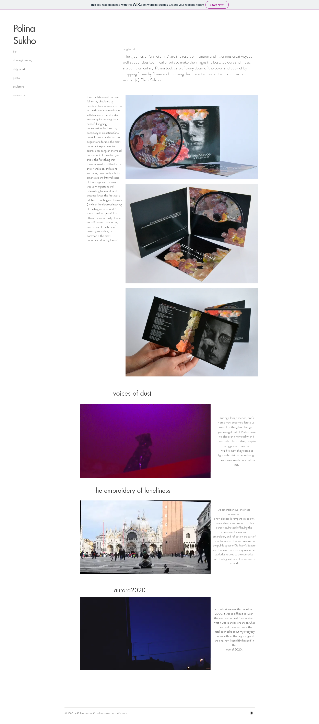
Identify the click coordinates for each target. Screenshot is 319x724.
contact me (19, 95)
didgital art (19, 69)
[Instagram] (251, 713)
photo (16, 78)
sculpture (18, 86)
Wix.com (122, 713)
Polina (24, 28)
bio (14, 51)
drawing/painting (22, 60)
